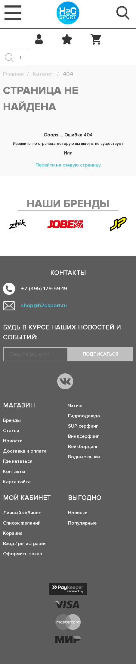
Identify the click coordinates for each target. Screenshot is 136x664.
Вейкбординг (83, 447)
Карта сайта (17, 482)
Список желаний (22, 523)
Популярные (82, 523)
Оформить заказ (22, 554)
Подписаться (100, 354)
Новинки (78, 513)
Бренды (12, 420)
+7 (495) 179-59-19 (44, 288)
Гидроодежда (84, 416)
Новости (13, 441)
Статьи (11, 431)
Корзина (13, 533)
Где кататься (17, 461)
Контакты (14, 472)
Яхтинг (75, 406)
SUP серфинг (83, 426)
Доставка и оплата (25, 451)
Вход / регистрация (25, 544)
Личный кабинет (22, 513)
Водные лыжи (84, 457)
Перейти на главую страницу (68, 165)
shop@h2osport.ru (44, 305)
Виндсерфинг (83, 436)
